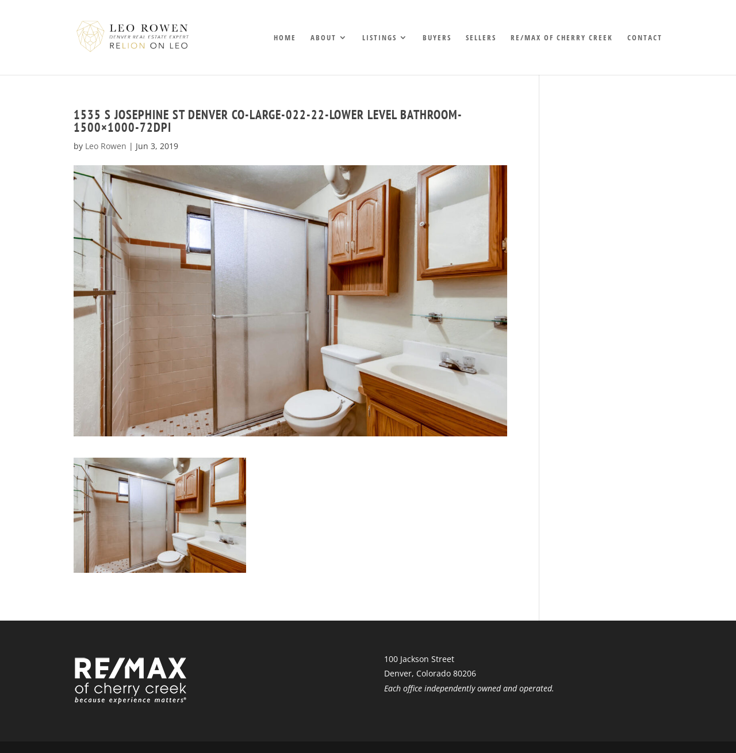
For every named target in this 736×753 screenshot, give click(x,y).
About (323, 38)
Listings (379, 38)
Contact (644, 38)
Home (285, 38)
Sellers (481, 38)
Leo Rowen (105, 145)
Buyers (437, 38)
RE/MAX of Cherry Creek (562, 38)
